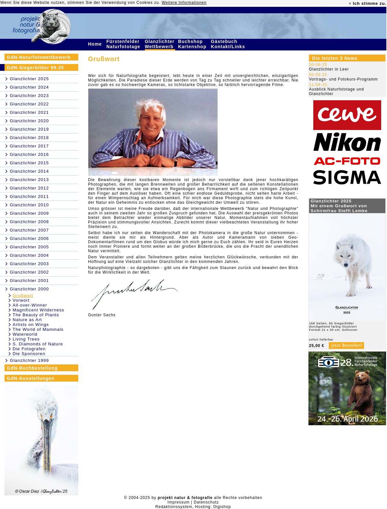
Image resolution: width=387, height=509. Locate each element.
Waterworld (25, 334)
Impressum (178, 502)
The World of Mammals (38, 329)
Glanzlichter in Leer (329, 69)
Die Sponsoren (29, 353)
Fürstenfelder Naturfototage (124, 44)
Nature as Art (27, 319)
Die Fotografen (29, 348)
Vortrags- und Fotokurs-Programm (343, 79)
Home (95, 44)
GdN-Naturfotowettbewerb (38, 57)
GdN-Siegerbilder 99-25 (35, 67)
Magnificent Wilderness (38, 310)
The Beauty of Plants (36, 314)
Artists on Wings (31, 324)
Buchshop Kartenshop (193, 44)
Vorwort (21, 300)
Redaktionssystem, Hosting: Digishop (193, 506)
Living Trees (26, 339)
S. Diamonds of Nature (38, 343)
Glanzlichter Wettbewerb (160, 44)
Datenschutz (206, 502)
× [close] (350, 3)
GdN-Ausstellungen (31, 378)
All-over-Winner (30, 305)
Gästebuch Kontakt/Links (228, 44)
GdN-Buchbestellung (32, 368)
